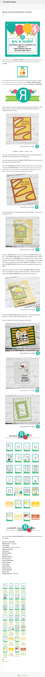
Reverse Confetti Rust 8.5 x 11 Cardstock (17, 655)
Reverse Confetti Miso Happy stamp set (5, 591)
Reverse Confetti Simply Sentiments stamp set (17, 612)
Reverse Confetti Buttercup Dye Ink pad (11, 644)
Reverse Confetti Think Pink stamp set (17, 591)
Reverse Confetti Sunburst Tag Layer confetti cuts (5, 634)
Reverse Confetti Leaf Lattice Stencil (17, 634)
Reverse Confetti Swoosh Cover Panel (11, 623)
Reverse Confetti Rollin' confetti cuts (11, 612)
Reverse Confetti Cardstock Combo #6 (23, 634)
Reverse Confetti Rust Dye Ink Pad (23, 653)
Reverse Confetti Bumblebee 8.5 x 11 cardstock (5, 655)
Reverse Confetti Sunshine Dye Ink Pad (23, 644)
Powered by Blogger (22, 675)
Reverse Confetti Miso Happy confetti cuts (11, 591)
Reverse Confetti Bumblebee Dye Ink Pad (11, 654)
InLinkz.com (3, 658)
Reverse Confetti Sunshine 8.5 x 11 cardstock (17, 644)
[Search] (17, 2)
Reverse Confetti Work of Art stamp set (5, 602)
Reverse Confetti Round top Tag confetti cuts (5, 623)
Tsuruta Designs (9, 2)
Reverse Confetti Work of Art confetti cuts (11, 602)
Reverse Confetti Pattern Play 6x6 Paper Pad (11, 634)
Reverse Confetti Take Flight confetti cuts (23, 602)
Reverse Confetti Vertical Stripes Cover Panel (17, 623)
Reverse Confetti (6, 661)
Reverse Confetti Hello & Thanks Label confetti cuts (23, 624)
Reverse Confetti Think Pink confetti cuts (23, 591)
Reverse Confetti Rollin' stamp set (5, 612)
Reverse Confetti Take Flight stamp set (17, 602)
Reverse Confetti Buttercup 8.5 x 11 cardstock (5, 644)
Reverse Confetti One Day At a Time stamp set (23, 612)
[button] (2, 15)
